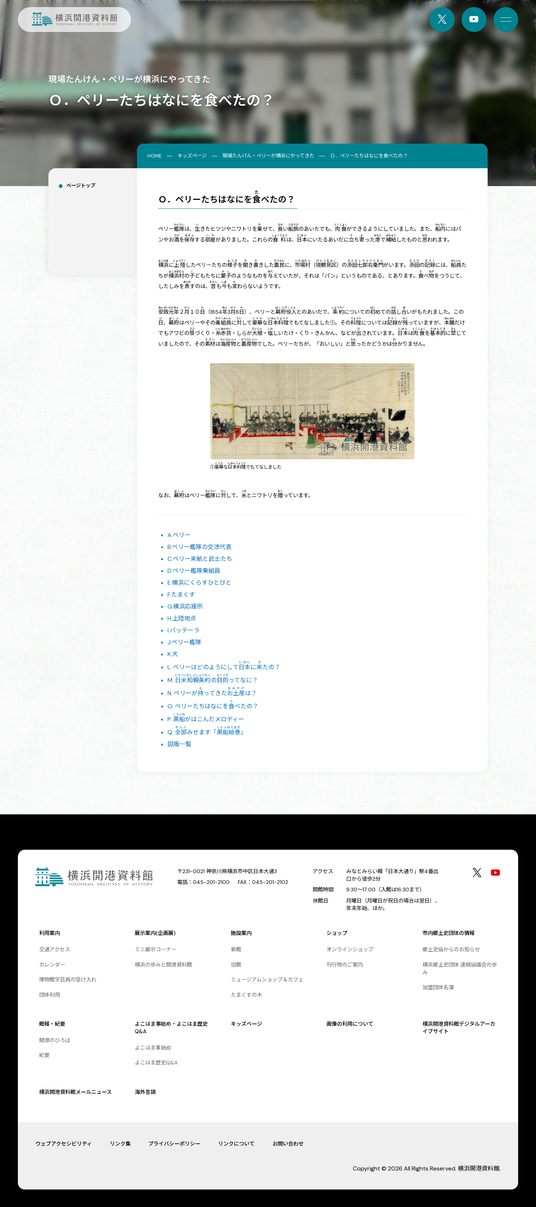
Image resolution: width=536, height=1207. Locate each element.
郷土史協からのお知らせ (451, 949)
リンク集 (120, 1143)
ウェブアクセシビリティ (63, 1143)
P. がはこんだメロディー (206, 719)
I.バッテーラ (184, 630)
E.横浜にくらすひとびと (200, 583)
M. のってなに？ (213, 680)
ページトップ (80, 185)
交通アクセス (54, 949)
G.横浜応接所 (185, 606)
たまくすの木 (246, 995)
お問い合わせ (288, 1143)
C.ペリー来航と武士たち (200, 559)
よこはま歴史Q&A (156, 1062)
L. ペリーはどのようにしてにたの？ (224, 667)
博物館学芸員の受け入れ (67, 979)
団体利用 (49, 995)
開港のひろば (54, 1040)
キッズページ (192, 156)
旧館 (236, 964)
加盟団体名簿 (438, 987)
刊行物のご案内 (344, 964)
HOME (154, 156)
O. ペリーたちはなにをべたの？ (213, 706)
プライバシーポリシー (174, 1143)
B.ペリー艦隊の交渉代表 (200, 547)
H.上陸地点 (182, 618)
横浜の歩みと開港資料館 (163, 964)
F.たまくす (181, 594)
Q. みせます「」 (207, 732)
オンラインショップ (349, 949)
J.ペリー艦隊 (184, 642)
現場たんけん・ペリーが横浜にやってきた (268, 156)
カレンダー (52, 964)
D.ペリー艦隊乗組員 (194, 571)
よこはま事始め (153, 1047)
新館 (236, 949)
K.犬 (173, 654)
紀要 (44, 1055)
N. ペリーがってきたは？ (212, 693)
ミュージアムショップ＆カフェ (267, 979)
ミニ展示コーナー (155, 949)
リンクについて (236, 1143)
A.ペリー (179, 535)
